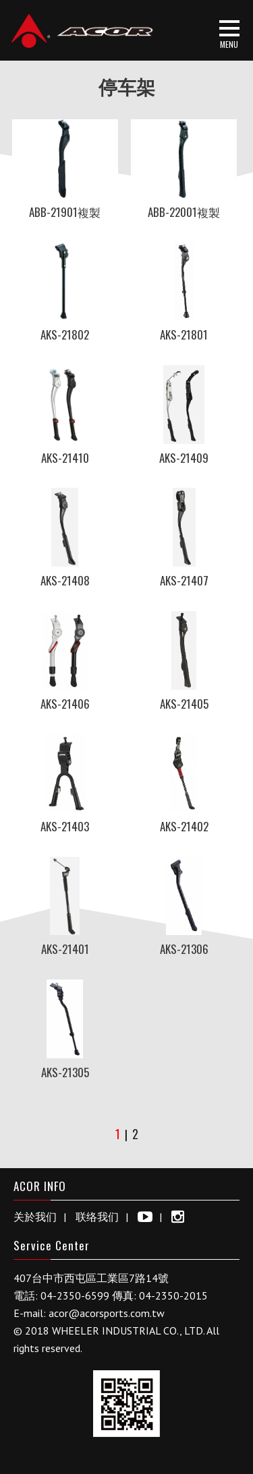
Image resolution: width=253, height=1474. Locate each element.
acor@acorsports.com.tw (107, 1313)
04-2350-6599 (74, 1295)
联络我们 (97, 1216)
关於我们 (35, 1216)
